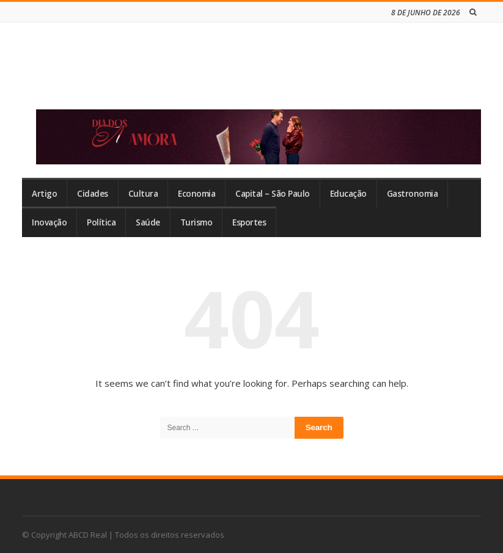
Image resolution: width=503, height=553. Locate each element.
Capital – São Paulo (272, 193)
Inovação (49, 222)
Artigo (44, 193)
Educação (348, 193)
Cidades (92, 193)
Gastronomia (412, 193)
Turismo (196, 222)
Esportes (249, 222)
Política (101, 222)
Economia (196, 193)
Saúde (148, 222)
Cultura (143, 193)
